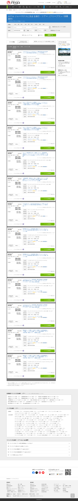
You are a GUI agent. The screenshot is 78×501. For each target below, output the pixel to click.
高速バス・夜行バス (21, 485)
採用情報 (64, 490)
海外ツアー (32, 487)
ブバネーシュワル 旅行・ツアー (31, 431)
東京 (14, 24)
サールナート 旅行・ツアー (44, 421)
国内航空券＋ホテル (11, 490)
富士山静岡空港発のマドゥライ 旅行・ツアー (31, 403)
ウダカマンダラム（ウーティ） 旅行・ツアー (34, 416)
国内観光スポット (21, 490)
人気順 (21, 46)
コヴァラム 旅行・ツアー (42, 419)
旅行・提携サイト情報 (67, 485)
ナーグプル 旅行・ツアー (19, 428)
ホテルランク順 (27, 46)
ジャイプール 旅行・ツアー (42, 411)
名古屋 (35, 24)
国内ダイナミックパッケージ (12, 488)
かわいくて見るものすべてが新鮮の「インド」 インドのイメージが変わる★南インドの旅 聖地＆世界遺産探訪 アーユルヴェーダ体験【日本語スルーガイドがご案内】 (35, 103)
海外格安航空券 (33, 485)
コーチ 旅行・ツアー (51, 419)
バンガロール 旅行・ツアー (39, 430)
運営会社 (64, 488)
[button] (54, 41)
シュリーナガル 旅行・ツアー (55, 421)
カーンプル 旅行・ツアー (37, 418)
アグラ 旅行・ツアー (18, 411)
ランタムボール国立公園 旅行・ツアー (44, 435)
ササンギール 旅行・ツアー (20, 421)
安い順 (14, 46)
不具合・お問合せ (57, 488)
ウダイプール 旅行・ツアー (20, 416)
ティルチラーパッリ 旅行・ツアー (43, 426)
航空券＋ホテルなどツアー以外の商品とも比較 (44, 42)
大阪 (25, 24)
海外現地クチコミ (45, 488)
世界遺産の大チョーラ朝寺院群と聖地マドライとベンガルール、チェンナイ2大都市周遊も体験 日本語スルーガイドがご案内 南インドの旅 (35, 230)
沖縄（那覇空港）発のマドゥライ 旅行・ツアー (16, 401)
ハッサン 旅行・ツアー (41, 428)
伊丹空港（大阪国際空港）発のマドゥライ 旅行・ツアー (48, 398)
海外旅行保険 (44, 484)
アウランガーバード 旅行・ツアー (21, 414)
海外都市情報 (44, 491)
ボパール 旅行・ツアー (41, 433)
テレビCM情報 (65, 491)
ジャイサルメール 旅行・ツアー (31, 423)
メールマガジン (57, 491)
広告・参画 (56, 490)
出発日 (9, 30)
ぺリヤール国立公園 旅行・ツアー (52, 431)
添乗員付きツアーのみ (54, 30)
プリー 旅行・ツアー (41, 431)
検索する (50, 35)
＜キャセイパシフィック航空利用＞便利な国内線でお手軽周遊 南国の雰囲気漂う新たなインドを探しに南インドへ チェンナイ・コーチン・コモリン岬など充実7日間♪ (35, 280)
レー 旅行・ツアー (66, 435)
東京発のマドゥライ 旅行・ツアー (14, 396)
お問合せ (59, 2)
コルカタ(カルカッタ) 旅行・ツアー (29, 411)
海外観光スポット (45, 485)
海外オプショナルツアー (34, 490)
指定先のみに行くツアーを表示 (58, 26)
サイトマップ (56, 484)
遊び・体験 (20, 484)
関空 (28, 24)
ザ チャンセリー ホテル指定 (33, 240)
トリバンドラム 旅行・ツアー (55, 426)
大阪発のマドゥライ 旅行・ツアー (14, 398)
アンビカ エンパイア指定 (32, 165)
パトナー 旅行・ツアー (60, 430)
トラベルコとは (41, 2)
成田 (18, 24)
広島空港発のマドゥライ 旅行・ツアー (48, 401)
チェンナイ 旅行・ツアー (19, 426)
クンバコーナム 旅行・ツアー (20, 419)
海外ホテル (32, 484)
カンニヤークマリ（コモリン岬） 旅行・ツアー (23, 418)
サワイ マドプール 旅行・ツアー (32, 421)
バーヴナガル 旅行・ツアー (50, 430)
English (14, 494)
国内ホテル (9, 484)
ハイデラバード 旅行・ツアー (30, 428)
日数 (28, 30)
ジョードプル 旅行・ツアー (55, 423)
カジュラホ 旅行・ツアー (47, 416)
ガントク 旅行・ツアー (47, 418)
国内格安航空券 (9, 485)
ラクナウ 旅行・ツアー (31, 435)
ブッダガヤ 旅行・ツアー (19, 431)
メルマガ (53, 2)
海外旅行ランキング (45, 490)
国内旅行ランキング (21, 491)
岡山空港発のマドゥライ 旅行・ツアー (15, 403)
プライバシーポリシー (67, 487)
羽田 (21, 24)
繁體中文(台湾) (25, 494)
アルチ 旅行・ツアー (43, 414)
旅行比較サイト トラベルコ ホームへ (13, 478)
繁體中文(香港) (32, 494)
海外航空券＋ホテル (34, 488)
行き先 (9, 27)
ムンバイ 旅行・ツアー (35, 413)
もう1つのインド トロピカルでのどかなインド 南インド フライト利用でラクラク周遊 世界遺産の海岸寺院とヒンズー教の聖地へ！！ (35, 204)
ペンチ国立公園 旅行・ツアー (20, 433)
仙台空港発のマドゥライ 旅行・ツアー (33, 401)
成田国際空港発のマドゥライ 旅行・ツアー (29, 396)
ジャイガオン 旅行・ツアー (20, 423)
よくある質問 (47, 2)
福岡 (39, 24)
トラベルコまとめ (45, 487)
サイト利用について (57, 485)
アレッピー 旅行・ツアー (52, 414)
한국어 (37, 494)
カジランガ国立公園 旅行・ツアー (60, 416)
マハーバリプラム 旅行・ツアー (20, 435)
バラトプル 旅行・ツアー (27, 430)
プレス (64, 484)
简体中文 (19, 494)
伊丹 (31, 24)
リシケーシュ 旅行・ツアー (57, 435)
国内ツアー (9, 487)
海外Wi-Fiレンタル (33, 491)
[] (59, 12)
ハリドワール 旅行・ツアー (51, 428)
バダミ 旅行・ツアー (18, 430)
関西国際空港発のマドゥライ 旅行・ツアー (29, 398)
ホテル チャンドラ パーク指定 (33, 113)
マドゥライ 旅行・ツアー (61, 433)
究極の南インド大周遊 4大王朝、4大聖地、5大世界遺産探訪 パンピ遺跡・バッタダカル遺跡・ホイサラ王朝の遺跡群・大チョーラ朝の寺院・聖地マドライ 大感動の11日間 (35, 331)
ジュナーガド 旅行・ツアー (43, 423)
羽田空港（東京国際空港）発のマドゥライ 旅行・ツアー (48, 396)
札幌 (43, 24)
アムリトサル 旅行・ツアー (33, 414)
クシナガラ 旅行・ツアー (57, 418)
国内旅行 (8, 482)
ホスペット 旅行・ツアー (31, 433)
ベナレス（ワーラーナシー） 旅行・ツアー (22, 413)
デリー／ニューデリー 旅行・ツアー (55, 411)
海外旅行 (32, 482)
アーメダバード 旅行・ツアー (63, 414)
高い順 (18, 46)
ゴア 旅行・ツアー (60, 419)
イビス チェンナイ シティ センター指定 (35, 291)
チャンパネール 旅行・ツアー (30, 426)
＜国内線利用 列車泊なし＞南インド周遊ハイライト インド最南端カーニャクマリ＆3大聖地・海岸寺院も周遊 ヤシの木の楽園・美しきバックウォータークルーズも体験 (35, 179)
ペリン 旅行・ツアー (63, 431)
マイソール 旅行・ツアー (50, 433)
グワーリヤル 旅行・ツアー (32, 419)
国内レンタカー (21, 487)
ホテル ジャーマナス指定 (32, 61)
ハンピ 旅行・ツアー (61, 428)
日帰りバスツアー (21, 488)
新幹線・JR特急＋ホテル (11, 491)
